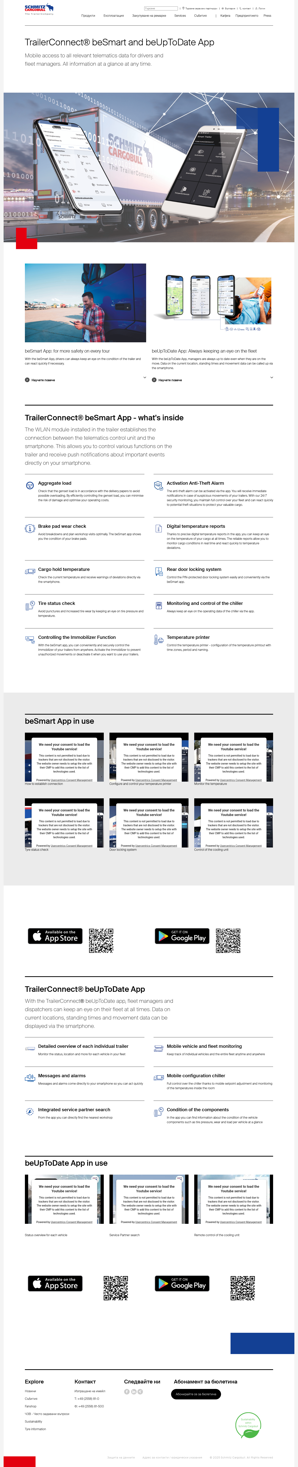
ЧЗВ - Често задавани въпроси (47, 1414)
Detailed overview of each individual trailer (83, 1046)
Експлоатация (114, 16)
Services (180, 16)
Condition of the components (198, 1109)
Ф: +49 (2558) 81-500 (89, 1406)
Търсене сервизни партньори (201, 8)
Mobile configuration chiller (196, 1075)
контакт (247, 8)
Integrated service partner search (74, 1109)
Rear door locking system (194, 569)
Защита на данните (121, 1457)
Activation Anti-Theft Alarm (195, 483)
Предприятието (246, 16)
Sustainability (33, 1422)
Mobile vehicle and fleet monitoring (204, 1046)
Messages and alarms (62, 1075)
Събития (200, 16)
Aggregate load (54, 483)
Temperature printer (188, 637)
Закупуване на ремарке (149, 16)
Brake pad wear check (62, 526)
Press (267, 16)
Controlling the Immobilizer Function (77, 637)
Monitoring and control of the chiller (205, 603)
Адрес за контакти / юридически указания (172, 1457)
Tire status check (56, 603)
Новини (30, 1391)
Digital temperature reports (196, 526)
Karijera (225, 16)
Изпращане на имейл (89, 1391)
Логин (261, 8)
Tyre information (35, 1429)
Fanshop (30, 1406)
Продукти (88, 16)
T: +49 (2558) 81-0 (86, 1399)
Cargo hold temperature (64, 569)
